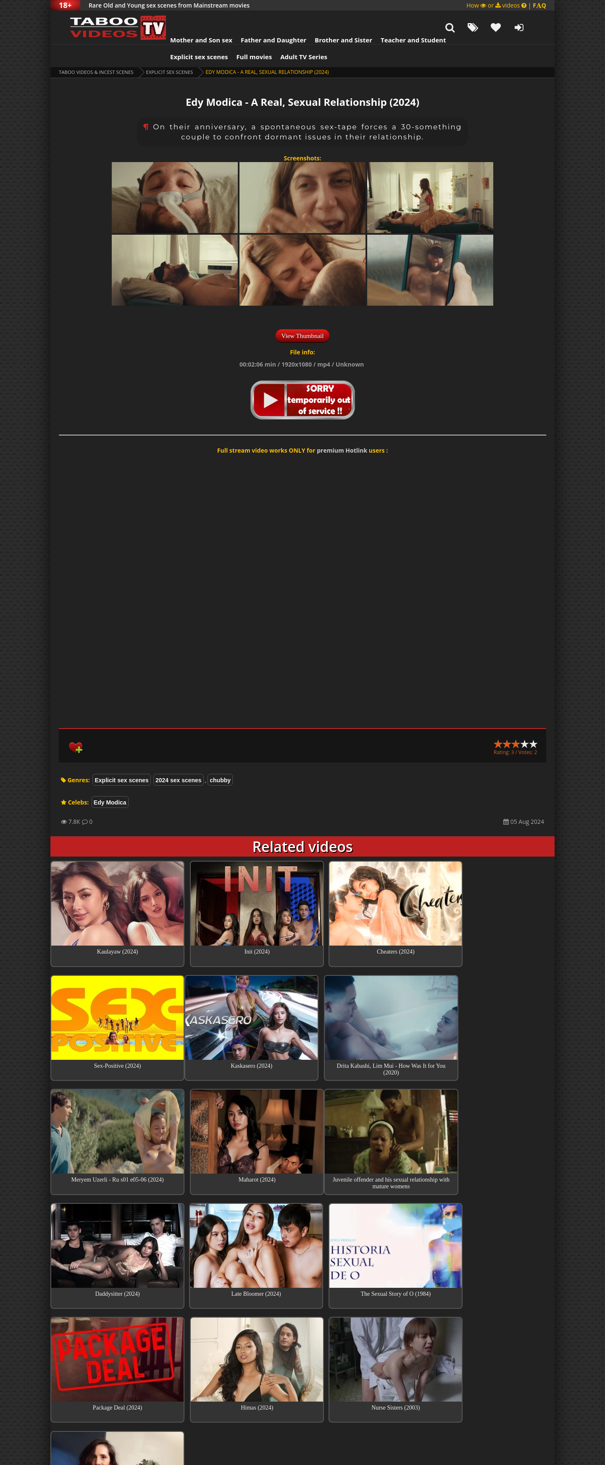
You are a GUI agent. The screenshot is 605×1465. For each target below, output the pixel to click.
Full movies (244, 35)
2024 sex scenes (178, 759)
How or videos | (506, 5)
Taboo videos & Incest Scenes (98, 51)
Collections (302, 1349)
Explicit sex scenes (189, 35)
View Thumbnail (302, 315)
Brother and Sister (333, 19)
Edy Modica (110, 781)
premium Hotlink (342, 429)
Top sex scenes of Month (302, 1325)
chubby (220, 759)
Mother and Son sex (191, 19)
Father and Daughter (263, 19)
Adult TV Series (293, 35)
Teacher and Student (402, 19)
